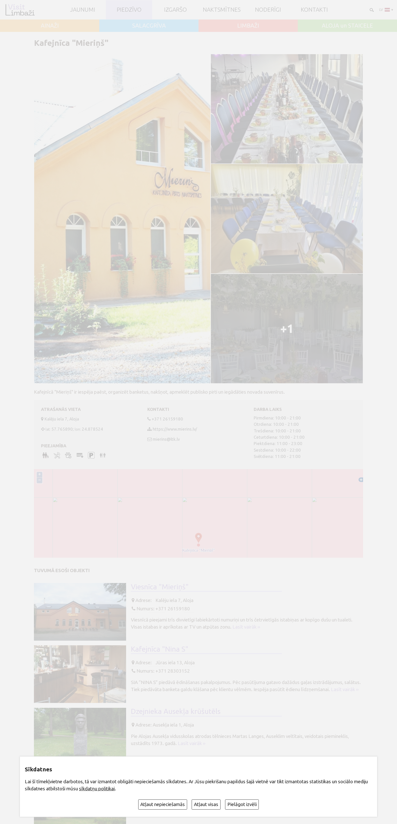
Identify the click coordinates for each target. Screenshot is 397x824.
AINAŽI (50, 26)
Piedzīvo (129, 10)
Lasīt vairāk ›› (246, 628)
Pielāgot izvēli (242, 804)
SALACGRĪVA (149, 26)
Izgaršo (175, 10)
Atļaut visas (206, 804)
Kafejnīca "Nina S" (159, 650)
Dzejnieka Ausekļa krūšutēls (176, 712)
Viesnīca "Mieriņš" (160, 587)
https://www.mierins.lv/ (175, 429)
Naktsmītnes (222, 10)
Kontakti (314, 10)
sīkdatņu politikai (97, 788)
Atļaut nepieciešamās (162, 804)
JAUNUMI (82, 10)
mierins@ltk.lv (166, 439)
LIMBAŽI (248, 26)
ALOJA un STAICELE (347, 26)
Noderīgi (268, 10)
